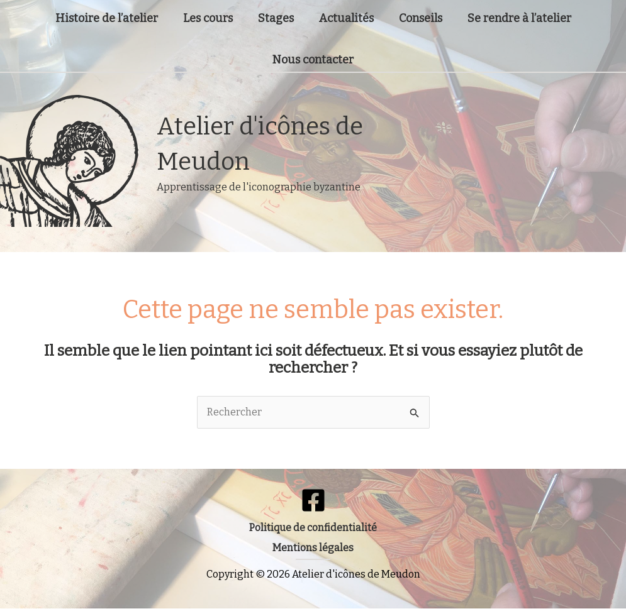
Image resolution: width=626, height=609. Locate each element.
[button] (313, 528)
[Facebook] (313, 500)
